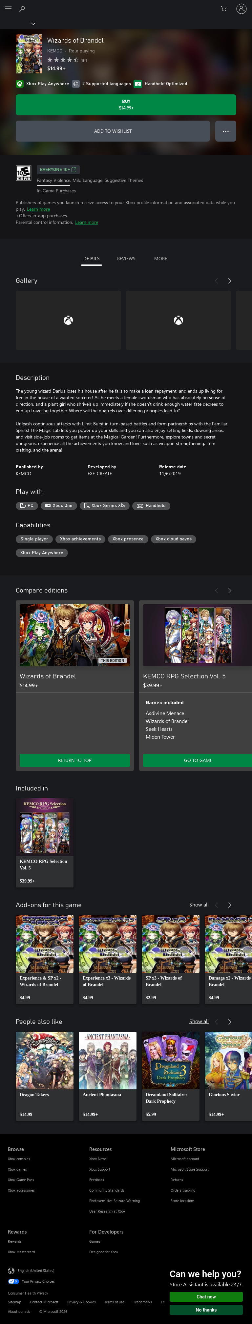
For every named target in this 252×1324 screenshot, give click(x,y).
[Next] (229, 280)
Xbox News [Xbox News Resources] (98, 1159)
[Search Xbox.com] (23, 8)
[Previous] (216, 280)
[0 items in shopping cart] (226, 9)
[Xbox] (17, 23)
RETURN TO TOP (75, 760)
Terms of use (114, 1302)
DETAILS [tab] (91, 258)
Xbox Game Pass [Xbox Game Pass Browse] (21, 1180)
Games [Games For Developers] (94, 1241)
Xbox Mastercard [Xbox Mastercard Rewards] (21, 1252)
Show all (199, 904)
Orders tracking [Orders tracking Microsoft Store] (183, 1190)
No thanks (206, 1310)
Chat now (206, 1296)
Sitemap (14, 1302)
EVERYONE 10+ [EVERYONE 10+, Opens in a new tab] (58, 169)
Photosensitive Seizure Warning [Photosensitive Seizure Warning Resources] (114, 1200)
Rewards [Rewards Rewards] (15, 1241)
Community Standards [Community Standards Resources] (106, 1190)
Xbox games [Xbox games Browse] (17, 1169)
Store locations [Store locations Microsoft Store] (183, 1200)
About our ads (19, 1311)
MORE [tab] (160, 258)
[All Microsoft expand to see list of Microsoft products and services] (8, 9)
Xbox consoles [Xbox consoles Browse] (19, 1159)
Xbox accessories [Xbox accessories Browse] (21, 1190)
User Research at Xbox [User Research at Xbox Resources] (107, 1211)
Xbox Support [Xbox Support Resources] (99, 1169)
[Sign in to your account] (241, 9)
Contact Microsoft (44, 1302)
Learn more (38, 209)
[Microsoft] (126, 5)
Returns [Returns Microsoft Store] (177, 1180)
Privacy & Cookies (81, 1302)
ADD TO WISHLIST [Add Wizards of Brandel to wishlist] (113, 131)
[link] (45, 842)
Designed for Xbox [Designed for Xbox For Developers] (103, 1252)
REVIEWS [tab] (126, 258)
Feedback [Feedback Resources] (96, 1180)
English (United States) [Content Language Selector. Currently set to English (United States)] (36, 1270)
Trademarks (142, 1302)
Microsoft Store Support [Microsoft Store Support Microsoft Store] (190, 1169)
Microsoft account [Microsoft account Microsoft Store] (185, 1159)
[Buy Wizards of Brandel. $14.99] (126, 104)
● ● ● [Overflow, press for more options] (226, 131)
